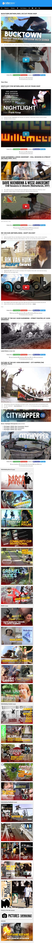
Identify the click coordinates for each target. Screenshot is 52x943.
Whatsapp (17, 75)
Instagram (24, 75)
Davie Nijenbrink (18, 227)
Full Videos (23, 8)
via (13, 350)
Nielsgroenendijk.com (37, 406)
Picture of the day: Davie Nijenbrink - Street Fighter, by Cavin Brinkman (25, 319)
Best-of (26, 426)
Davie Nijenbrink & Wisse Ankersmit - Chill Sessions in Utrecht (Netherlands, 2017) (25, 157)
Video (16, 426)
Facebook (37, 75)
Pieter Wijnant (39, 313)
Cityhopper (22, 464)
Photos (28, 357)
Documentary (21, 426)
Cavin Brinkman (39, 357)
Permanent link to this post (26, 79)
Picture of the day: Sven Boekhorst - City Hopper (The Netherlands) (22, 363)
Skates (13, 8)
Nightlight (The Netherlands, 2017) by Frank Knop (20, 86)
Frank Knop (23, 77)
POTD (32, 357)
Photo (2, 306)
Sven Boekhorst (18, 406)
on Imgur (6, 350)
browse (12, 910)
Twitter (43, 75)
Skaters (6, 8)
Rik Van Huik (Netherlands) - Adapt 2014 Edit (18, 233)
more (13, 469)
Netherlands (30, 77)
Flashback (32, 313)
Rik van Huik (14, 313)
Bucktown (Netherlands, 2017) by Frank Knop (19, 13)
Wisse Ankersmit (35, 227)
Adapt (34, 304)
